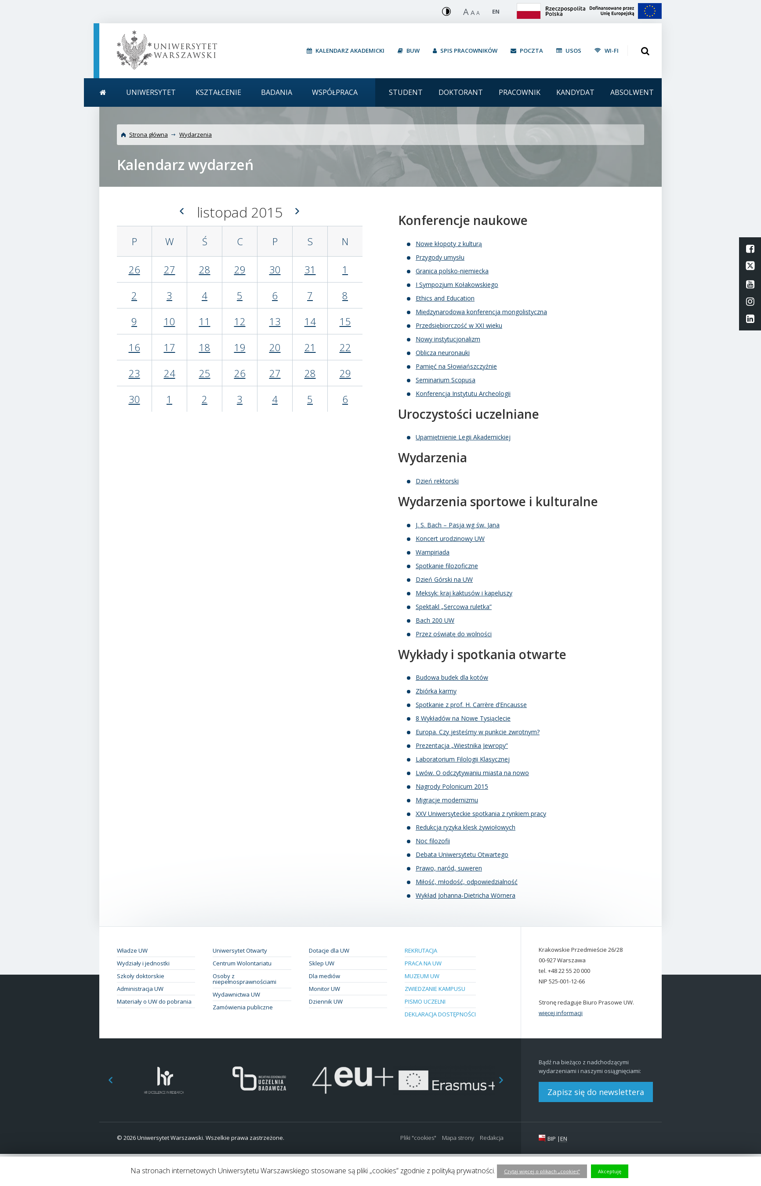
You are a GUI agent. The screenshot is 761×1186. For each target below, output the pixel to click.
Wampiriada (432, 552)
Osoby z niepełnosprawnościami (244, 979)
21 (310, 347)
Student (406, 92)
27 (169, 269)
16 (134, 347)
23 (134, 373)
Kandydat (575, 92)
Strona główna (148, 134)
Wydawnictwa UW (236, 994)
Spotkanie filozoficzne (447, 566)
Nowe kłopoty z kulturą (449, 243)
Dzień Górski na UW (444, 579)
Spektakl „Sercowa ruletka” (454, 606)
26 (134, 269)
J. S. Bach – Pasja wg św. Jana (458, 525)
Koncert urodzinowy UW (450, 538)
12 (240, 321)
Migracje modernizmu (447, 800)
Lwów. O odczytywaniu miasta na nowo (472, 773)
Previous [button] (105, 1080)
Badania (276, 92)
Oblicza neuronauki (443, 352)
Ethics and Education (445, 298)
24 (169, 373)
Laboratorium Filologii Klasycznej (463, 759)
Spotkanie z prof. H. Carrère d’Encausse (471, 704)
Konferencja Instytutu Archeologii (463, 393)
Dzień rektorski (437, 481)
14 (310, 321)
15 (345, 321)
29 (240, 269)
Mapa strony (458, 1138)
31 (310, 269)
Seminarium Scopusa (445, 380)
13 (275, 321)
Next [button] (505, 1080)
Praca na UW (423, 963)
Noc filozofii (433, 841)
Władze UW (132, 950)
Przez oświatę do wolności (454, 634)
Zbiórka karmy (436, 691)
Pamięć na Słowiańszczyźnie (456, 366)
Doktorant (460, 92)
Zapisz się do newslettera (595, 1092)
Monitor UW (324, 989)
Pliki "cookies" (418, 1138)
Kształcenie (218, 92)
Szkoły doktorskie (140, 976)
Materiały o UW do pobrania (154, 1001)
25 (204, 373)
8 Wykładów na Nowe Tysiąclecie (463, 718)
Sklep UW (321, 963)
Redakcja (492, 1138)
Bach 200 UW (435, 620)
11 (204, 321)
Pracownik (519, 92)
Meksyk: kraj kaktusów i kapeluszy (464, 593)
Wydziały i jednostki (143, 963)
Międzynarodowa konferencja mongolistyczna (481, 312)
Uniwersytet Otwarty (240, 950)
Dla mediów (324, 976)
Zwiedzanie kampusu (435, 989)
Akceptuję (609, 1171)
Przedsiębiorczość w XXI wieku (459, 325)
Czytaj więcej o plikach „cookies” (542, 1171)
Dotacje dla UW (329, 950)
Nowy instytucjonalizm (448, 339)
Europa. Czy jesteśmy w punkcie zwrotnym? (478, 732)
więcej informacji (561, 1013)
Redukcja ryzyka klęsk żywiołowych (465, 827)
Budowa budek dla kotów (452, 677)
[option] (164, 1080)
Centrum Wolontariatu (242, 963)
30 (275, 269)
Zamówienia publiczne (243, 1007)
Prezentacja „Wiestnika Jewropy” (462, 745)
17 (169, 347)
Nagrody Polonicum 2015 (452, 786)
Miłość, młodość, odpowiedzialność (467, 882)
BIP (551, 1138)
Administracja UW (140, 989)
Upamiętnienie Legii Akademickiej (463, 437)
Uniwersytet (151, 92)
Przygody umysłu (440, 257)
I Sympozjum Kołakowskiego (457, 284)
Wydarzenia (195, 134)
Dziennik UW (326, 1001)
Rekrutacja (421, 950)
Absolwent (632, 92)
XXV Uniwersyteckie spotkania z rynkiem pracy (481, 813)
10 (169, 321)
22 (345, 347)
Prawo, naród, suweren (449, 868)
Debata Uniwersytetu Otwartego (462, 854)
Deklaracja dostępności (440, 1014)
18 (204, 347)
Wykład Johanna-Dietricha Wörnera (465, 895)
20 (275, 347)
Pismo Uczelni (425, 1001)
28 (204, 269)
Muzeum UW (422, 976)
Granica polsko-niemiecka (452, 271)
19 (240, 347)
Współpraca (335, 92)
